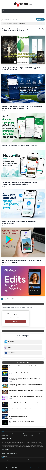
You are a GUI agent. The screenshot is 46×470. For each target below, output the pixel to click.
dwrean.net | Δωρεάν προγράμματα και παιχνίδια (29, 467)
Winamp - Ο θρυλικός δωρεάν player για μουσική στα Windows (25, 402)
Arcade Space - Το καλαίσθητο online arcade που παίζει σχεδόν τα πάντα (26, 391)
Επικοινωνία (26, 460)
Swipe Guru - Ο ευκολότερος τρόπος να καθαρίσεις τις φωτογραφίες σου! (19, 222)
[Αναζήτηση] (20, 19)
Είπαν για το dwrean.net (7, 433)
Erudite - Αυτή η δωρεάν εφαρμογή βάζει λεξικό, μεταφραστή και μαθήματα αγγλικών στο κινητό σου (22, 107)
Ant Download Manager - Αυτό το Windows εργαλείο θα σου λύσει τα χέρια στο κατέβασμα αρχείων (26, 415)
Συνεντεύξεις (5, 435)
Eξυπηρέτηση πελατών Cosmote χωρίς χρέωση (21, 421)
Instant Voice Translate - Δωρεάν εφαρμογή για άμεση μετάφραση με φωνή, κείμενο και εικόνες (19, 183)
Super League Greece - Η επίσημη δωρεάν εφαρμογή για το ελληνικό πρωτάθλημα (21, 68)
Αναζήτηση (40, 19)
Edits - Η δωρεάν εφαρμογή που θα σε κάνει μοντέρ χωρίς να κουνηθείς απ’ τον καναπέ (21, 261)
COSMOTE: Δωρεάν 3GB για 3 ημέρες (18, 372)
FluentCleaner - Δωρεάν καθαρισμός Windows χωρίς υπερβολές (25, 396)
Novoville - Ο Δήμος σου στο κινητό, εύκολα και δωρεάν (20, 145)
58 (12, 299)
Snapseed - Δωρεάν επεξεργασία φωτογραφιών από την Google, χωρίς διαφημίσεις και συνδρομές (23, 30)
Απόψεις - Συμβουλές (28, 435)
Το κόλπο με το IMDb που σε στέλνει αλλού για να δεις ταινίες (25, 366)
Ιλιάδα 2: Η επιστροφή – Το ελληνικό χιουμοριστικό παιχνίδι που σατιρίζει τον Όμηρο (26, 385)
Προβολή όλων (40, 23)
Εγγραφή (15, 321)
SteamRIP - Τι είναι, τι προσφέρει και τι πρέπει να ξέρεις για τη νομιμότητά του (25, 378)
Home (23, 465)
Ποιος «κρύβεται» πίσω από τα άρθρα (32, 433)
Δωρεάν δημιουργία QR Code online (10, 453)
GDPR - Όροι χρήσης (6, 460)
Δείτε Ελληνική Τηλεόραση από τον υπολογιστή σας (23, 409)
